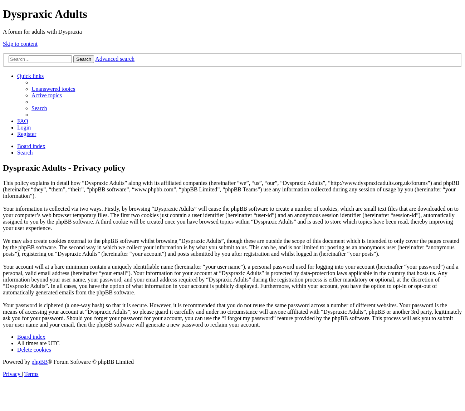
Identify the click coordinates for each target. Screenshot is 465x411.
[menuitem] (53, 89)
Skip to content (20, 44)
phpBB (39, 362)
